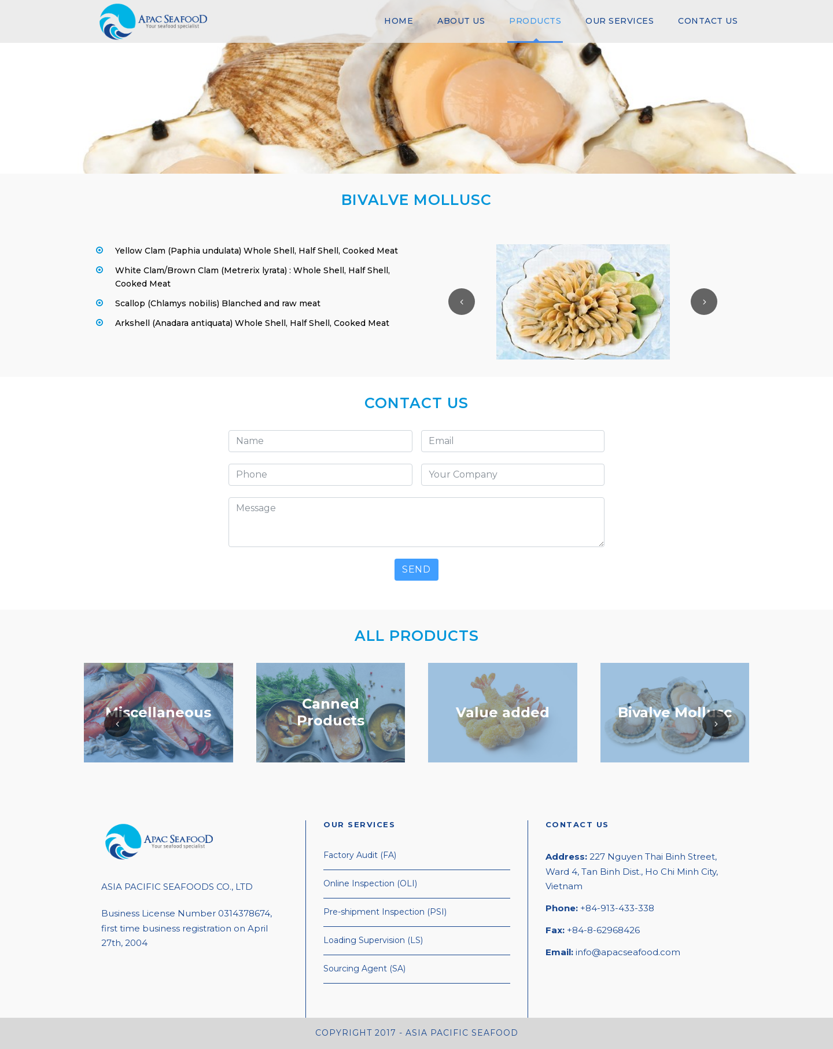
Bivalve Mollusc (675, 711)
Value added (503, 711)
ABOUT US (461, 21)
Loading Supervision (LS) (373, 940)
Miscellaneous (158, 711)
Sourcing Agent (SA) (364, 968)
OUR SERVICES (619, 21)
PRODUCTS (535, 21)
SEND (416, 569)
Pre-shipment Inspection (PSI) (385, 912)
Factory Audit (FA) (359, 855)
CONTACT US (708, 21)
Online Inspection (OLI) (370, 883)
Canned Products (330, 712)
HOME (398, 21)
